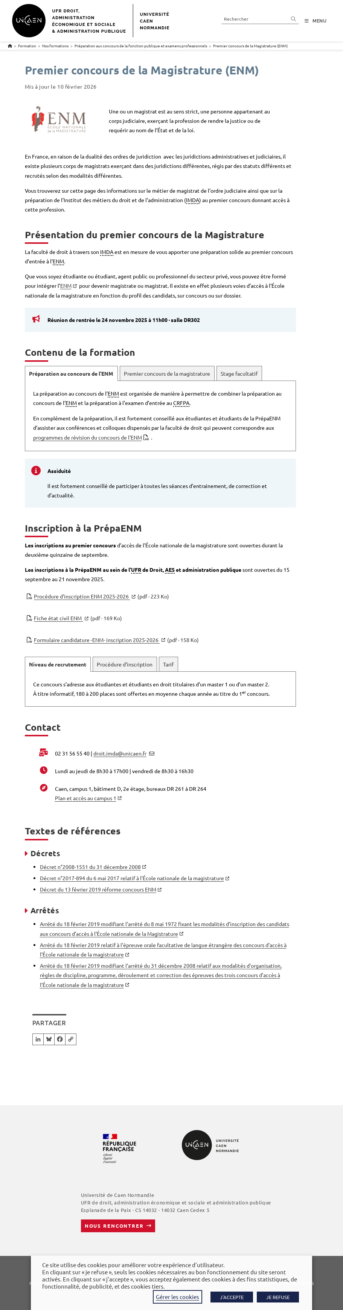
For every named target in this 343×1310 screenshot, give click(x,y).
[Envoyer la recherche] (293, 19)
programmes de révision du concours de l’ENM (87, 437)
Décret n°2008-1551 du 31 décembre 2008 (90, 866)
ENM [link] (58, 261)
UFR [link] (136, 569)
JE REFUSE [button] (278, 1297)
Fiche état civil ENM (78, 618)
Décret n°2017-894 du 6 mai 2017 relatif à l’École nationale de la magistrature (132, 878)
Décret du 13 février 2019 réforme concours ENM (98, 889)
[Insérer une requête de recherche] (260, 19)
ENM (66, 285)
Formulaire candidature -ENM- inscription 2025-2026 (116, 640)
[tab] (71, 373)
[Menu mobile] (316, 21)
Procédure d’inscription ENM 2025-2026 (101, 596)
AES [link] (170, 569)
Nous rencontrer (114, 1225)
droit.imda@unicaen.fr (119, 753)
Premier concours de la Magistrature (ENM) (250, 45)
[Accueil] (10, 45)
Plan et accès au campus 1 (85, 798)
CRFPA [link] (181, 402)
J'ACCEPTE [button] (232, 1297)
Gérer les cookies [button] (177, 1296)
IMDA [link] (192, 199)
